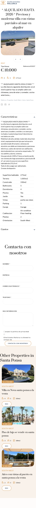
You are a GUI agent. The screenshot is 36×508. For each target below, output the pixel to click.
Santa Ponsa (30, 100)
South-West (17, 100)
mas (6, 404)
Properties (10, 100)
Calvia (23, 100)
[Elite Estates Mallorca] (9, 3)
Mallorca (3, 100)
